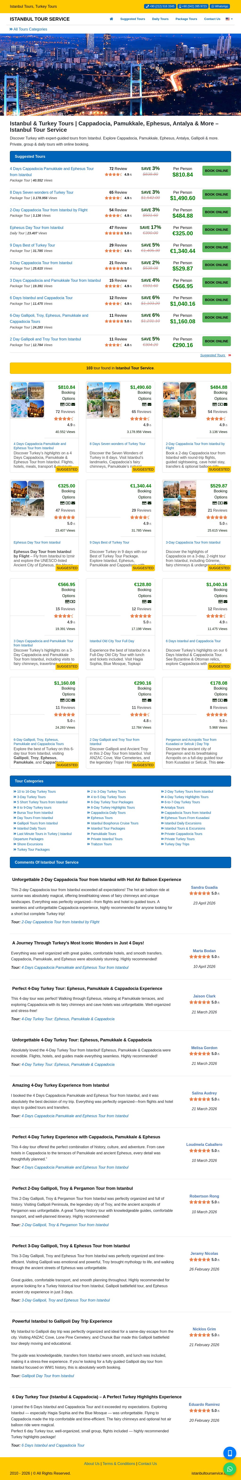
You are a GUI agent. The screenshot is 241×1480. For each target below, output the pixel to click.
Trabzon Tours (99, 844)
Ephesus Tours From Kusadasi (185, 818)
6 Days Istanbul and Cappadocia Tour (53, 1445)
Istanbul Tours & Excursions (183, 828)
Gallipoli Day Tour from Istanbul (48, 1376)
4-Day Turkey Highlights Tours (185, 797)
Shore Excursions (28, 844)
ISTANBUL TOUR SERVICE (40, 19)
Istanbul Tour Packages (106, 828)
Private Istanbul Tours (104, 839)
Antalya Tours (173, 807)
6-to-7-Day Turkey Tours (180, 802)
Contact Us (212, 19)
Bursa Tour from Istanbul (33, 813)
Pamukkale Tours (101, 834)
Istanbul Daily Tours (29, 828)
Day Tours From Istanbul (33, 818)
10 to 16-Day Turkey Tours (34, 791)
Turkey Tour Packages (31, 849)
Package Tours (186, 19)
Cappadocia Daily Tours (106, 813)
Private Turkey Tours (178, 839)
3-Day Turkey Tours (29, 797)
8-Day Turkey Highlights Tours (111, 807)
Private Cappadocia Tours (181, 834)
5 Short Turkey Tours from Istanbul (40, 802)
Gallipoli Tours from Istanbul (35, 823)
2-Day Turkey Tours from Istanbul (187, 791)
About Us (92, 1464)
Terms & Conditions (119, 1464)
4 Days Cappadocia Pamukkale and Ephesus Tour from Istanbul (75, 968)
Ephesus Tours (99, 818)
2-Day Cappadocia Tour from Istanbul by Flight (60, 922)
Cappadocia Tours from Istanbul (186, 813)
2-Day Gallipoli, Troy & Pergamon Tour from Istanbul (65, 1225)
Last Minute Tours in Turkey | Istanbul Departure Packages (42, 836)
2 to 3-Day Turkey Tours (106, 791)
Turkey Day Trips (175, 844)
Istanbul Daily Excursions (181, 823)
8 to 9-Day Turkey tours (32, 807)
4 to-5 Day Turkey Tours (106, 797)
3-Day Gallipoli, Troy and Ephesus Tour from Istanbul (66, 1300)
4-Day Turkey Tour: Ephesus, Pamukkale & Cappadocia (68, 1019)
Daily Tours (160, 19)
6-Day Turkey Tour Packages (110, 802)
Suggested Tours (132, 19)
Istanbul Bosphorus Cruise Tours (112, 823)
